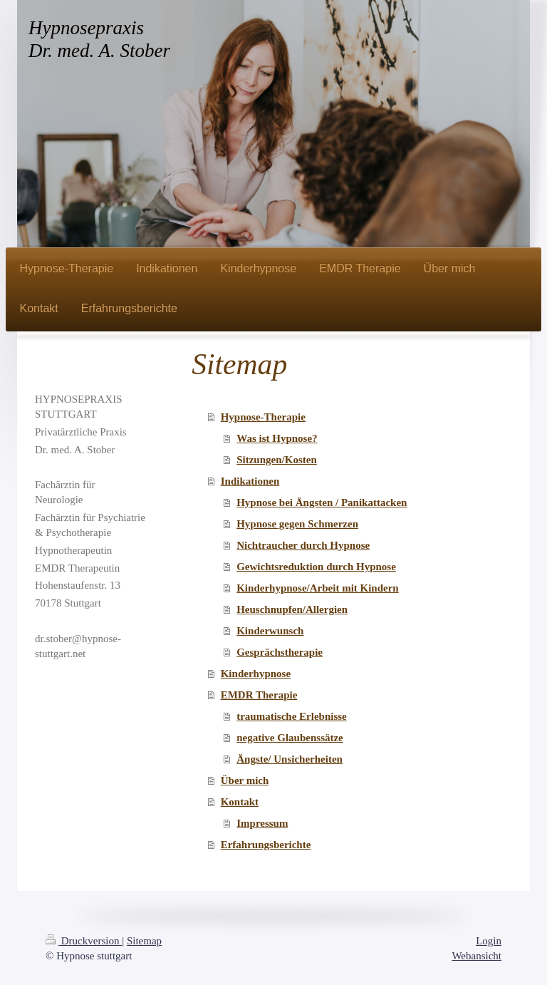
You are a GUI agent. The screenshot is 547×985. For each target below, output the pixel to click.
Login (488, 941)
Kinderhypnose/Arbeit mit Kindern (317, 588)
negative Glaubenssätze (289, 737)
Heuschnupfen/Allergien (292, 609)
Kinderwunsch (269, 630)
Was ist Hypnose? (276, 438)
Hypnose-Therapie (263, 417)
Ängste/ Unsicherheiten (289, 759)
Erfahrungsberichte (266, 844)
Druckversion (84, 941)
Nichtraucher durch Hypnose (303, 545)
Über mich (245, 780)
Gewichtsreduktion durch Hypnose (316, 566)
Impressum (262, 823)
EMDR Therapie (259, 695)
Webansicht (476, 955)
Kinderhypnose (256, 673)
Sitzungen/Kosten (276, 459)
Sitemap (144, 941)
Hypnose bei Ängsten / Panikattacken (321, 502)
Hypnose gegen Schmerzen (297, 524)
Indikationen (250, 481)
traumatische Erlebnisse (291, 716)
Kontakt (240, 802)
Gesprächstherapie (279, 652)
